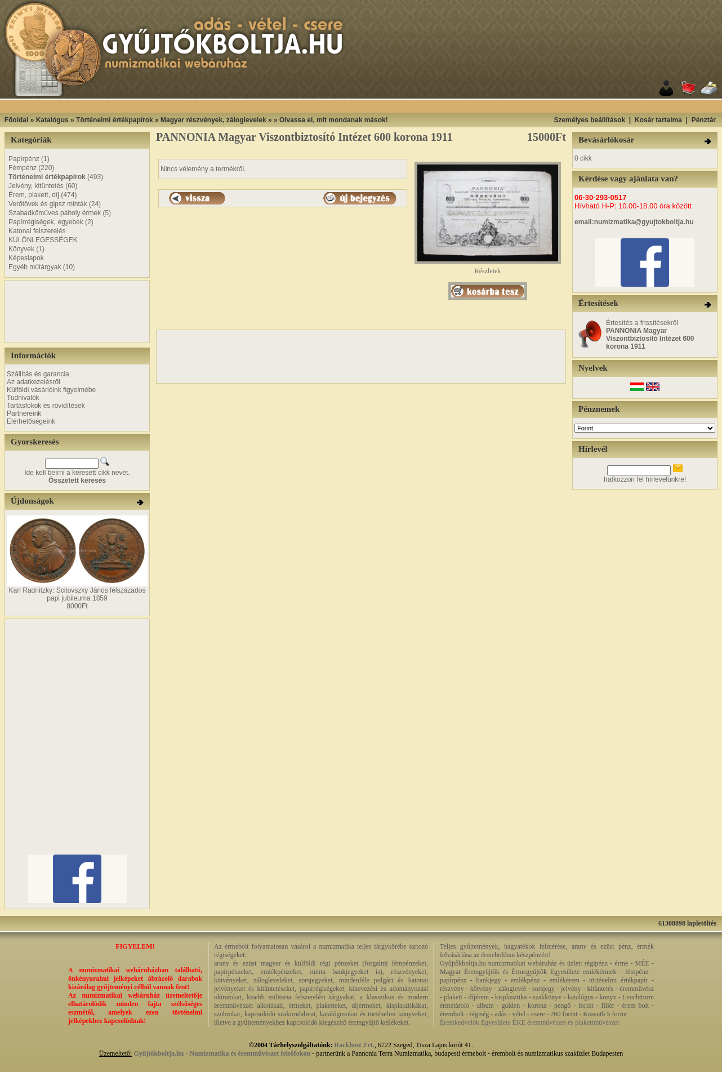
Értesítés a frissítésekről (650, 334)
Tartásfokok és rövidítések (46, 406)
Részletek (488, 268)
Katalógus (52, 120)
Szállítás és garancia (38, 374)
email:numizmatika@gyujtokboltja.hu (634, 222)
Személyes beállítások (589, 120)
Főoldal (17, 120)
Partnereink (24, 413)
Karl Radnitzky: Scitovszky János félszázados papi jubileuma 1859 (77, 594)
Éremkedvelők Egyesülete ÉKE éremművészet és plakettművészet (529, 1022)
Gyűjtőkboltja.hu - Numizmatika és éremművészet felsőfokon (221, 1053)
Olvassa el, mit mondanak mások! (333, 120)
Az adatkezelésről (33, 382)
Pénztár (704, 120)
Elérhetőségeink (31, 421)
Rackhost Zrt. (355, 1045)
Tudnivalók (23, 398)
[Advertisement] (40, 311)
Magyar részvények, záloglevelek (213, 120)
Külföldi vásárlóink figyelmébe (51, 390)
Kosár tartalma (658, 120)
